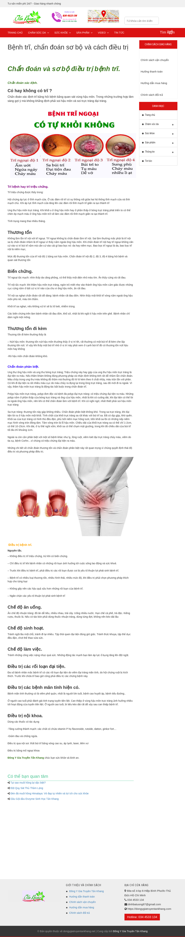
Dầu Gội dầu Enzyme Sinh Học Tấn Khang (34, 798)
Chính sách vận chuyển (82, 902)
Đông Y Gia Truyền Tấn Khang (86, 891)
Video (103, 32)
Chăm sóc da (38, 32)
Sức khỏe (62, 32)
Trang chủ (15, 32)
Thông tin (158, 152)
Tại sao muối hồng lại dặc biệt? (28, 782)
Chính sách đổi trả (79, 912)
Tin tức (119, 32)
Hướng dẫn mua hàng (81, 907)
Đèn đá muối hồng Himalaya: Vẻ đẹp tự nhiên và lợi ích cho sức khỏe (49, 793)
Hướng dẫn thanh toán (82, 896)
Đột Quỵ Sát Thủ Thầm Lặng (26, 788)
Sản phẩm (84, 32)
